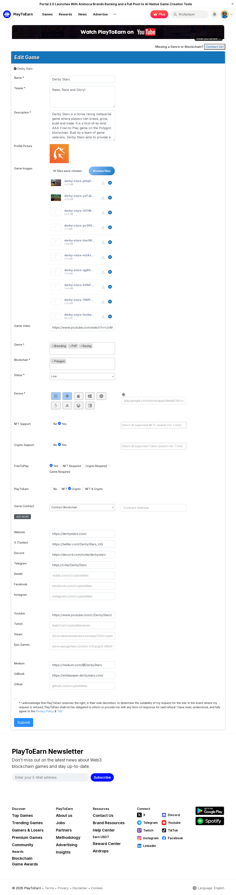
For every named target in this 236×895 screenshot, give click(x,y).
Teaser (19, 88)
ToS (59, 711)
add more (22, 516)
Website (19, 532)
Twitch (18, 623)
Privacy (63, 888)
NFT (64, 489)
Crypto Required (96, 466)
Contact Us (103, 815)
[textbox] (82, 351)
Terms (49, 888)
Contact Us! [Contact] (215, 47)
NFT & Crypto (94, 489)
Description (22, 112)
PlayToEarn (21, 489)
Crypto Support (24, 445)
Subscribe (102, 777)
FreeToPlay (21, 466)
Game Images (23, 168)
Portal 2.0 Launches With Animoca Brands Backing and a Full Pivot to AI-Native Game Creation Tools (116, 4)
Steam (18, 634)
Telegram (20, 563)
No (55, 424)
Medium (19, 663)
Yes (64, 424)
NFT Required (72, 466)
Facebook (20, 584)
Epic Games (22, 644)
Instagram (20, 594)
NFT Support (22, 424)
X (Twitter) (21, 542)
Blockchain (22, 359)
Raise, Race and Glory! (82, 96)
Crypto (76, 489)
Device (19, 393)
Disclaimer (79, 888)
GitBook (19, 673)
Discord (19, 553)
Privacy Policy (45, 711)
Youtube (19, 613)
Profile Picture (23, 146)
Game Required (60, 471)
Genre (19, 344)
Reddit (18, 573)
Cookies (97, 888)
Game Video (22, 325)
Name (19, 77)
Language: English (208, 888)
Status (19, 375)
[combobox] (82, 349)
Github (18, 684)
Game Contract (24, 506)
